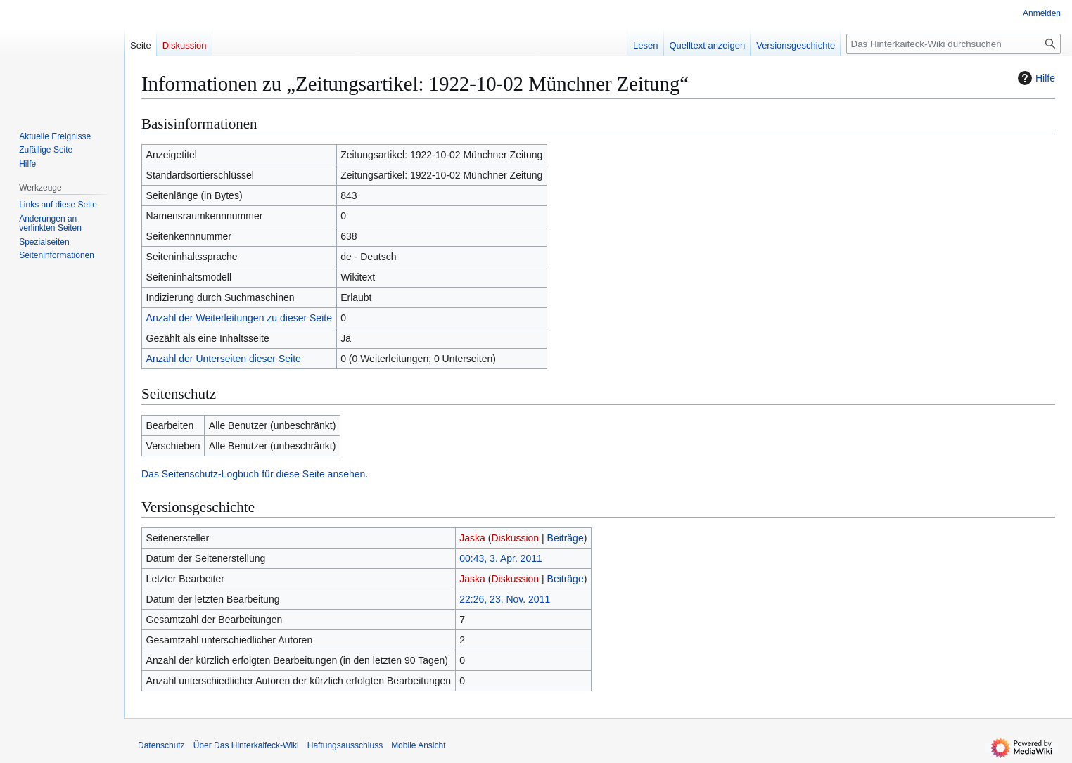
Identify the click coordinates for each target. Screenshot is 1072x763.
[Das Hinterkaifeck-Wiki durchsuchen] (953, 44)
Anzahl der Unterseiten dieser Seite (223, 358)
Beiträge (565, 538)
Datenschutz (161, 745)
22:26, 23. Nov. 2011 (504, 599)
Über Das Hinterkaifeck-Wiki (246, 745)
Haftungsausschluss (345, 745)
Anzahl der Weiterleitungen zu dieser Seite (239, 317)
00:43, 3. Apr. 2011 (500, 558)
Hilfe (1034, 78)
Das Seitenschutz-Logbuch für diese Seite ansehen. (254, 474)
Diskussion (515, 538)
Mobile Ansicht (418, 745)
